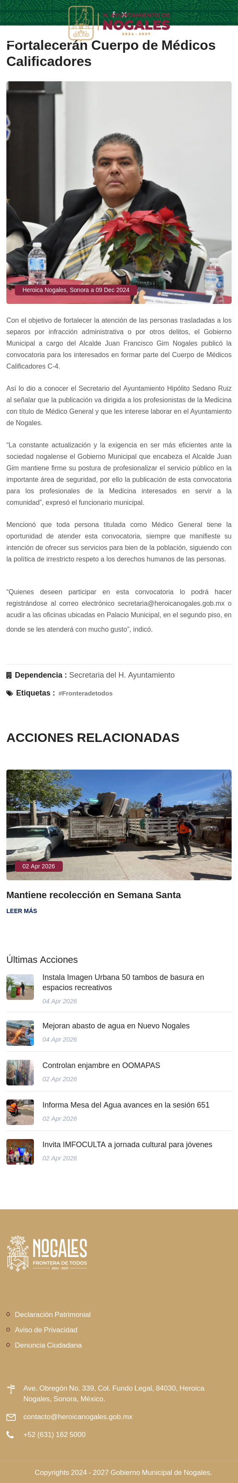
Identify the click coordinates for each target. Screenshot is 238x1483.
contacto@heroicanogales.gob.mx (77, 1416)
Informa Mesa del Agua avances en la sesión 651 (126, 1105)
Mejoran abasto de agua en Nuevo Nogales (116, 1026)
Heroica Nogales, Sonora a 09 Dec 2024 (75, 290)
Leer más (21, 911)
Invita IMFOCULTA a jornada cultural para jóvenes (127, 1144)
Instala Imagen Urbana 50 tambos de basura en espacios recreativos (123, 982)
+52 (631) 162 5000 (54, 1434)
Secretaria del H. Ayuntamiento (122, 675)
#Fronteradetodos (86, 693)
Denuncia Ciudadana (48, 1344)
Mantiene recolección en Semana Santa (93, 894)
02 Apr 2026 (38, 866)
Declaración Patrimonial (53, 1314)
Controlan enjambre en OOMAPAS (101, 1065)
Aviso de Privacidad (46, 1329)
